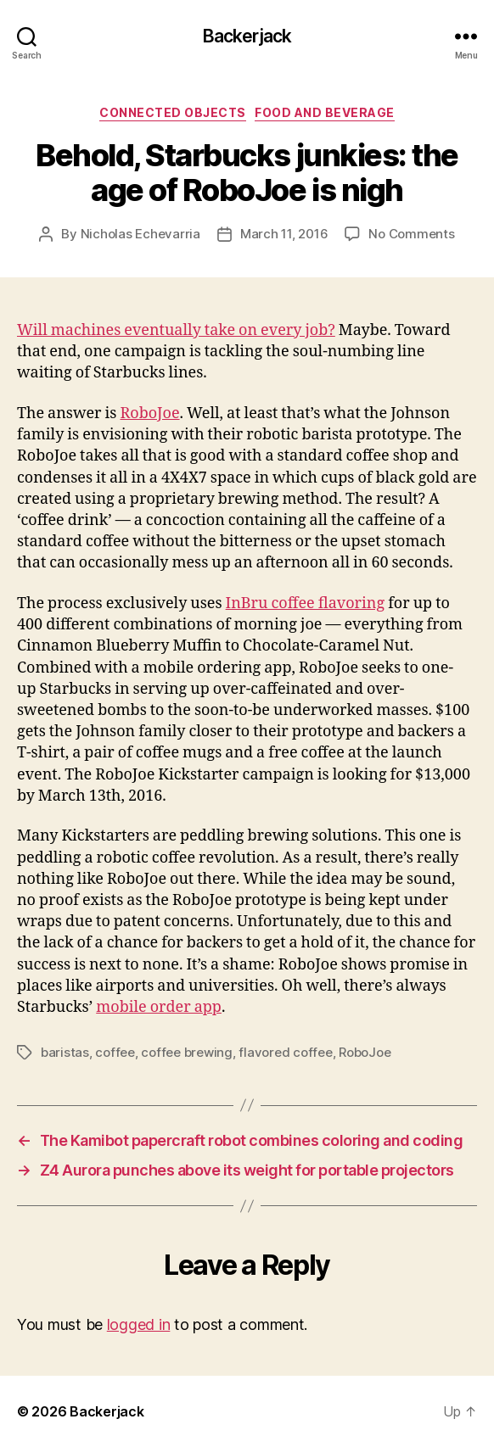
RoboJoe (149, 413)
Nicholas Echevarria (140, 234)
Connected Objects (172, 112)
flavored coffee (285, 1052)
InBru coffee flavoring (305, 603)
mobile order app (159, 1007)
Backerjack (247, 36)
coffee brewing (186, 1052)
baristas (65, 1052)
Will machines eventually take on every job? (176, 330)
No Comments (411, 234)
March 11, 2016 (284, 234)
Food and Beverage (325, 112)
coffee (114, 1052)
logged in (139, 1324)
